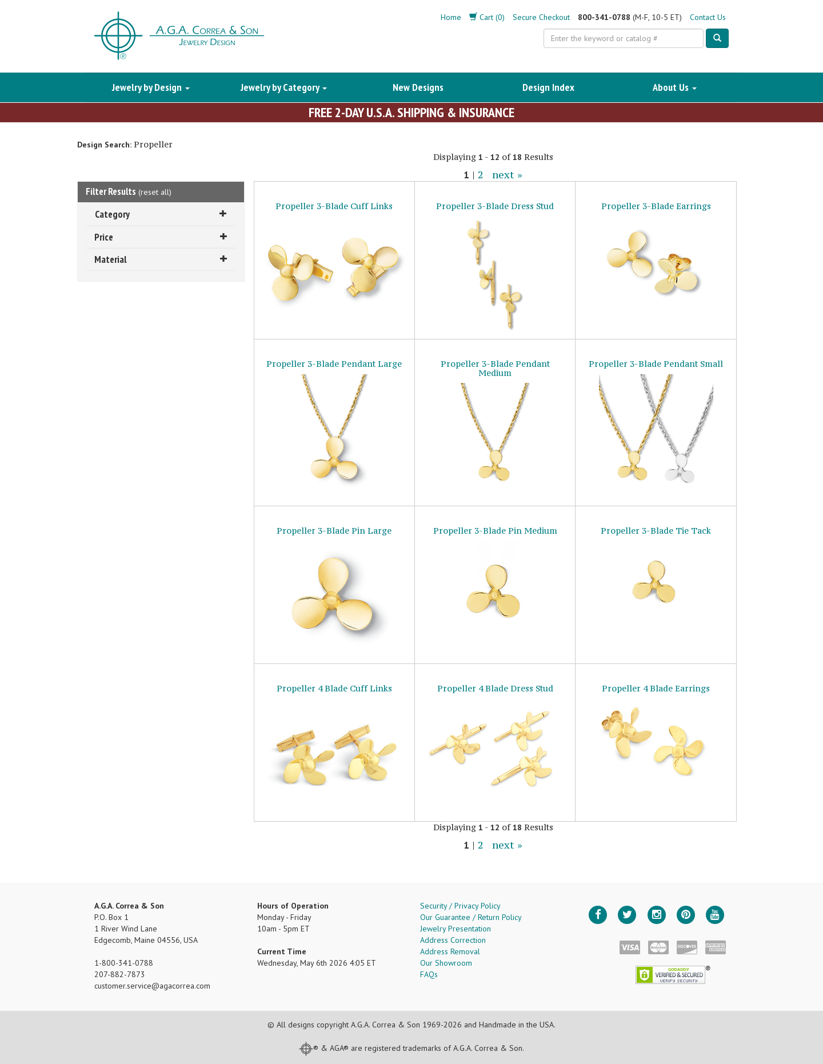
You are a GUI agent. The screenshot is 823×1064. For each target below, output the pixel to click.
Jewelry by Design (151, 87)
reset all (155, 192)
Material (160, 259)
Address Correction (453, 940)
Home (451, 17)
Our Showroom (446, 963)
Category (161, 214)
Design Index (548, 87)
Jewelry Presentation (455, 928)
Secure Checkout (541, 17)
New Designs (418, 87)
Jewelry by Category (284, 87)
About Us (675, 87)
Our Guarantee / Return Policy (471, 917)
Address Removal (450, 951)
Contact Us (708, 17)
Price (160, 236)
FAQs (429, 974)
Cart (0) (487, 17)
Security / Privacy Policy (460, 906)
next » (507, 175)
